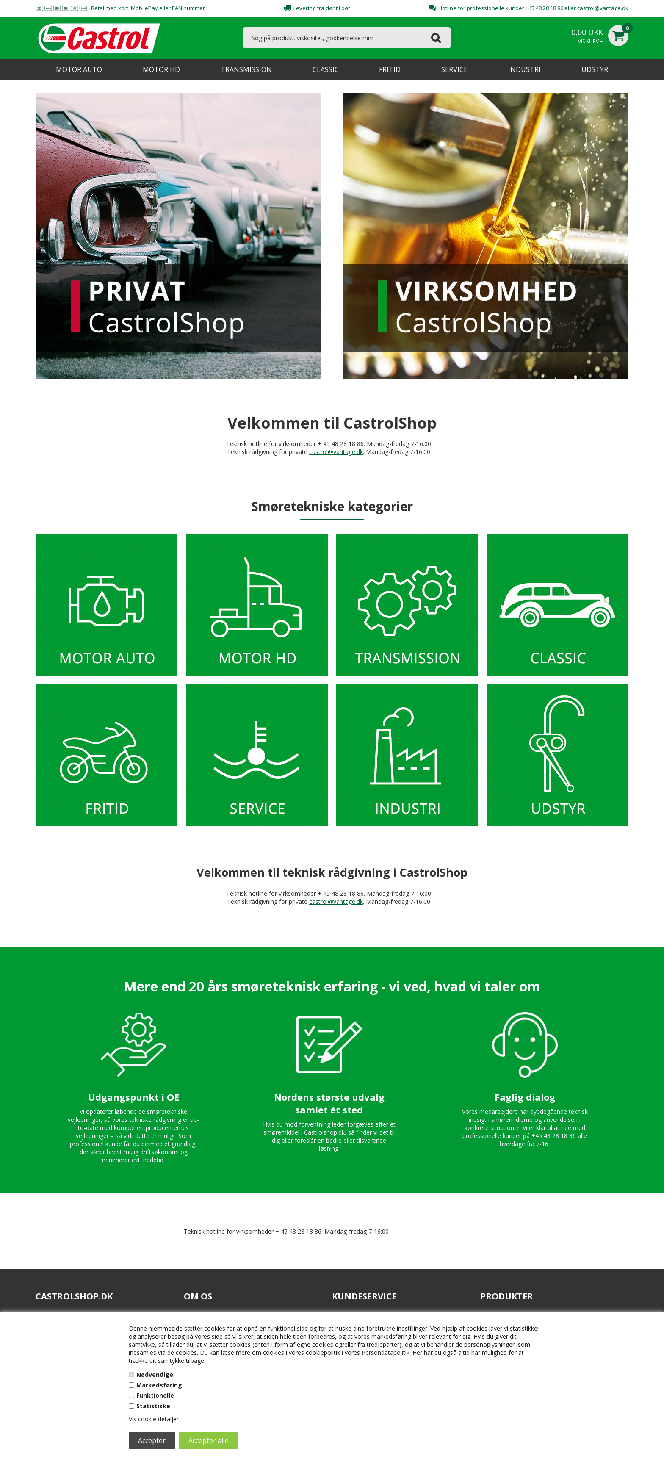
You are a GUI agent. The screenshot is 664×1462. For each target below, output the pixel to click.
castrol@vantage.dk (602, 8)
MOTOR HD (161, 69)
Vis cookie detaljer (154, 1419)
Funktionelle (155, 1395)
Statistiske (153, 1406)
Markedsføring (159, 1385)
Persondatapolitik (385, 1352)
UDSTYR (594, 69)
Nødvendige (154, 1375)
